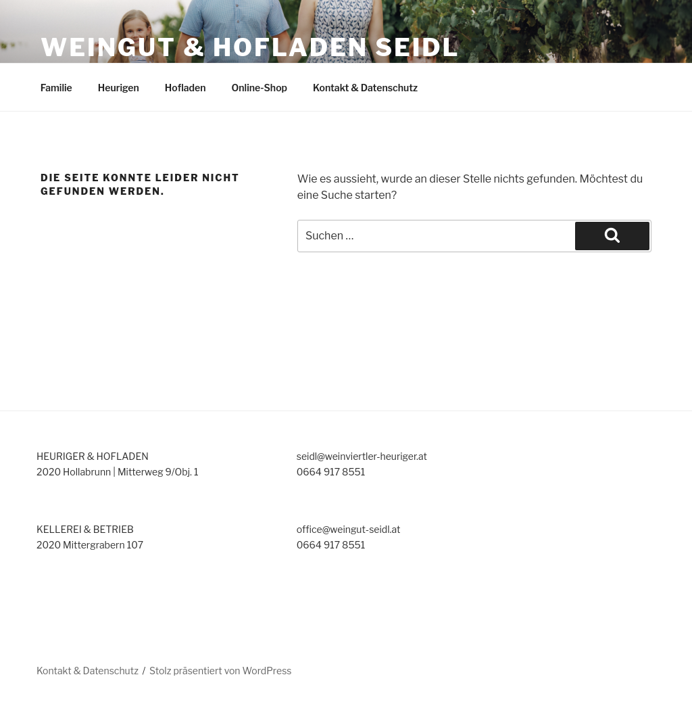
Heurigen (118, 87)
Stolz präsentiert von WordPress (220, 670)
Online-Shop (260, 87)
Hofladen (185, 87)
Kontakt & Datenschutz (365, 87)
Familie (56, 87)
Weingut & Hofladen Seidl (250, 47)
